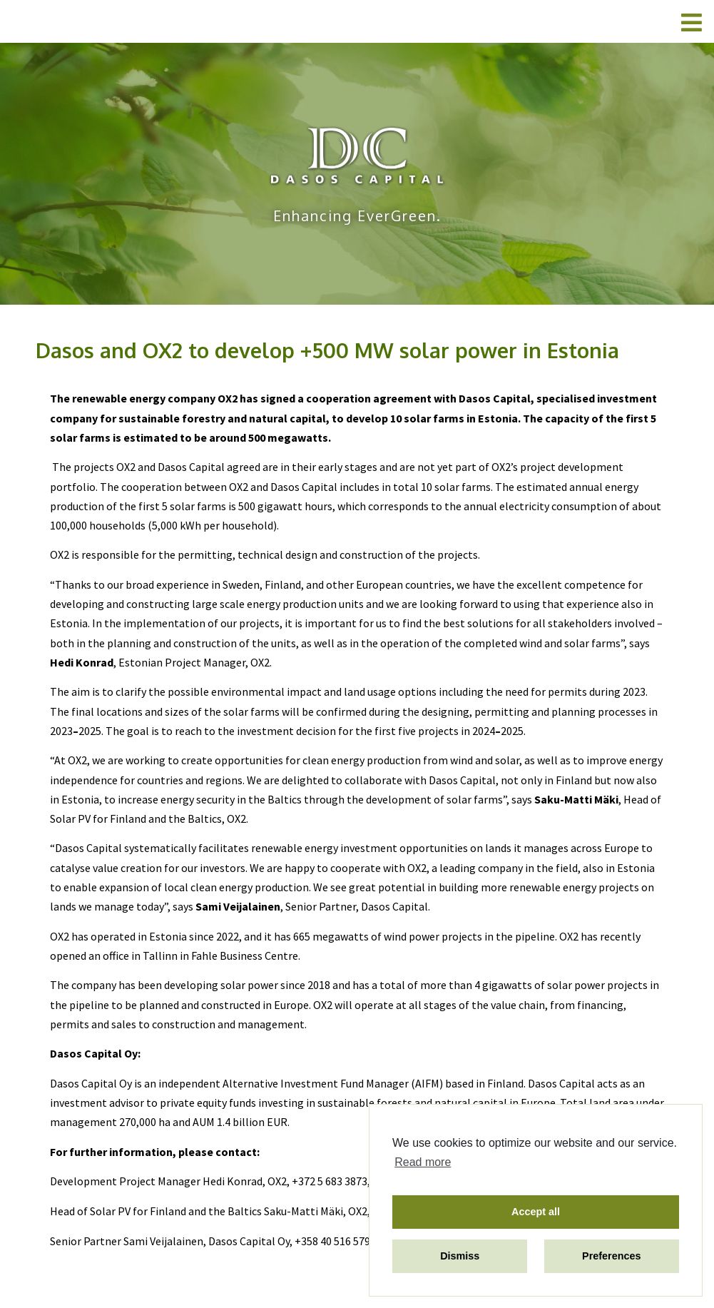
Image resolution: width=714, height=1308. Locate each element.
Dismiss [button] (459, 1256)
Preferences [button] (611, 1256)
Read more (422, 1162)
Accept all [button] (535, 1211)
